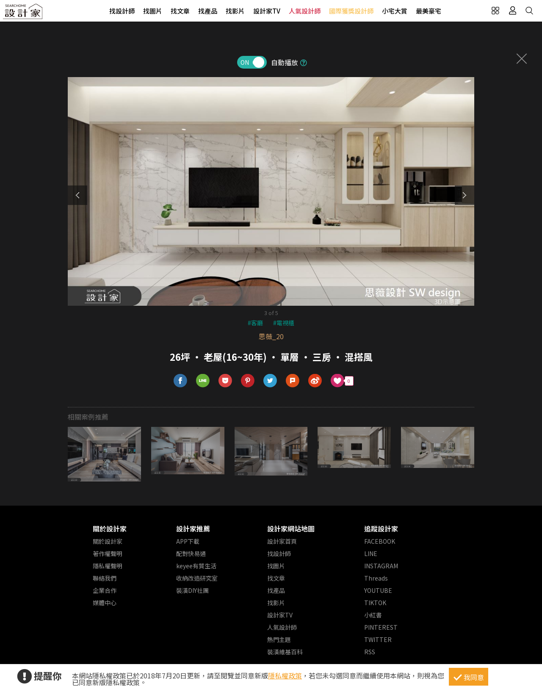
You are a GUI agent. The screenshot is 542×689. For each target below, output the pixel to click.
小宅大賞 (394, 10)
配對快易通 (191, 553)
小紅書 (373, 615)
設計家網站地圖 (291, 528)
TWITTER (378, 639)
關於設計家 (110, 528)
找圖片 (152, 10)
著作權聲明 (107, 553)
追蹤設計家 (381, 528)
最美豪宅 (428, 10)
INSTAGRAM (381, 566)
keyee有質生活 (196, 566)
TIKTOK (375, 602)
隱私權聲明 (107, 566)
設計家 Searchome (23, 13)
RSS (369, 651)
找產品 (207, 10)
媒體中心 (104, 602)
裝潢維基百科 (285, 651)
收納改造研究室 (197, 578)
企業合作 (104, 590)
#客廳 (255, 322)
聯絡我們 (104, 578)
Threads (376, 578)
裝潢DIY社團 (192, 590)
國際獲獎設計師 (351, 10)
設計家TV (266, 10)
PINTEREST (381, 627)
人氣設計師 (305, 10)
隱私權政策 (285, 675)
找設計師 (122, 10)
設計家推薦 (193, 528)
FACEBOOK (379, 541)
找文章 (180, 10)
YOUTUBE (378, 590)
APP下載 (187, 541)
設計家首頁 (282, 541)
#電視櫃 (283, 322)
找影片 (235, 10)
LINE (370, 553)
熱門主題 (279, 639)
